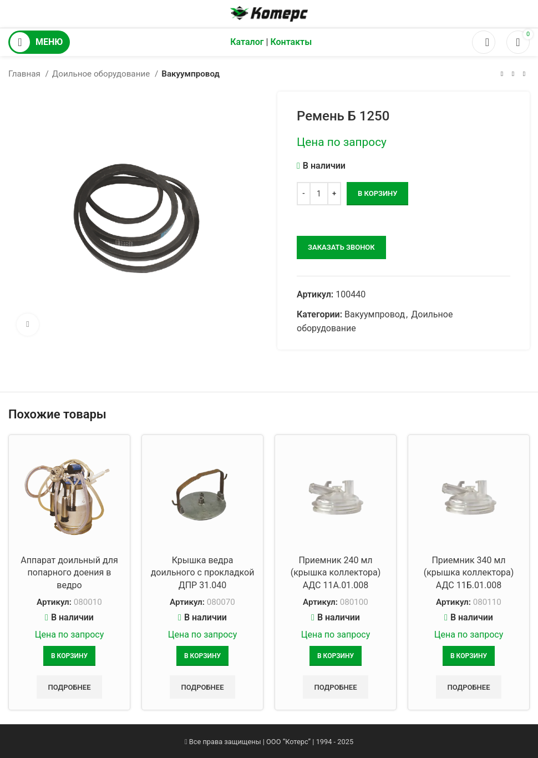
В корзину (377, 193)
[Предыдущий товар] (501, 73)
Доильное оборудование (102, 74)
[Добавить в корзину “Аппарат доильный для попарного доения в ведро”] (69, 656)
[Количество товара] (319, 193)
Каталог (246, 42)
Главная (25, 74)
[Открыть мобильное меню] (39, 42)
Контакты (291, 42)
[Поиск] (483, 42)
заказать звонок (341, 247)
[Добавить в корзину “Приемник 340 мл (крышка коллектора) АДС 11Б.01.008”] (469, 656)
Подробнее (69, 687)
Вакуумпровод (190, 74)
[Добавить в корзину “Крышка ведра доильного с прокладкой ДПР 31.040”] (202, 656)
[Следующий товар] (524, 73)
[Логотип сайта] (269, 13)
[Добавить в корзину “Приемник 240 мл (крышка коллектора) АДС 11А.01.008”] (335, 656)
